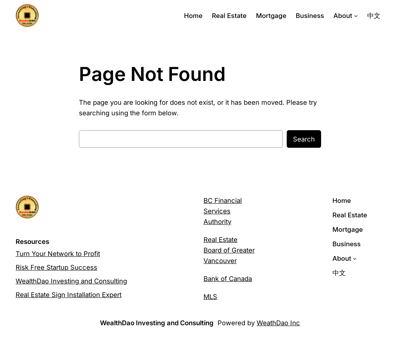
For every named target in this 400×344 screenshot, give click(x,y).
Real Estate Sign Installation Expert (68, 295)
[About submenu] (356, 16)
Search (304, 139)
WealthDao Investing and (55, 281)
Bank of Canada (228, 279)
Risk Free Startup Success (56, 267)
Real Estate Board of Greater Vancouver (229, 250)
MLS (210, 297)
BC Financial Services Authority (223, 211)
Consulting (110, 281)
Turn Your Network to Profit (58, 254)
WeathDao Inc (278, 323)
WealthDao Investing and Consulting (157, 323)
